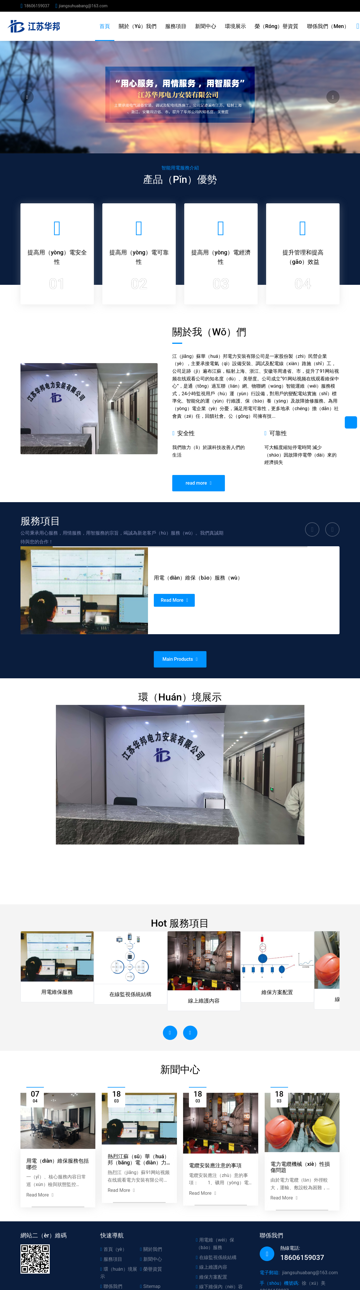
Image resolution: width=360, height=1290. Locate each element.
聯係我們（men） (328, 26)
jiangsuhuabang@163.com (83, 6)
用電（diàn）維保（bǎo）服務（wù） (191, 583)
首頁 (104, 26)
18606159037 (36, 6)
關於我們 (151, 1249)
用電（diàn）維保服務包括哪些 (57, 1193)
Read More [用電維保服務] (176, 596)
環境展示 (235, 26)
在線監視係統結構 (216, 1257)
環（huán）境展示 (118, 1272)
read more (199, 454)
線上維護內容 (211, 1267)
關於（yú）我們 (137, 26)
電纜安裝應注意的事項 (215, 1194)
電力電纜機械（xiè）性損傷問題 (300, 1196)
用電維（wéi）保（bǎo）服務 (215, 1243)
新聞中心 (205, 26)
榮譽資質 (151, 1269)
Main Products (180, 632)
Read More (40, 1223)
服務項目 (175, 26)
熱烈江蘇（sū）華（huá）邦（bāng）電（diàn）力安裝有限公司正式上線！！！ (138, 1188)
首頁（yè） (113, 1249)
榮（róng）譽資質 (277, 26)
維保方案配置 (211, 1277)
